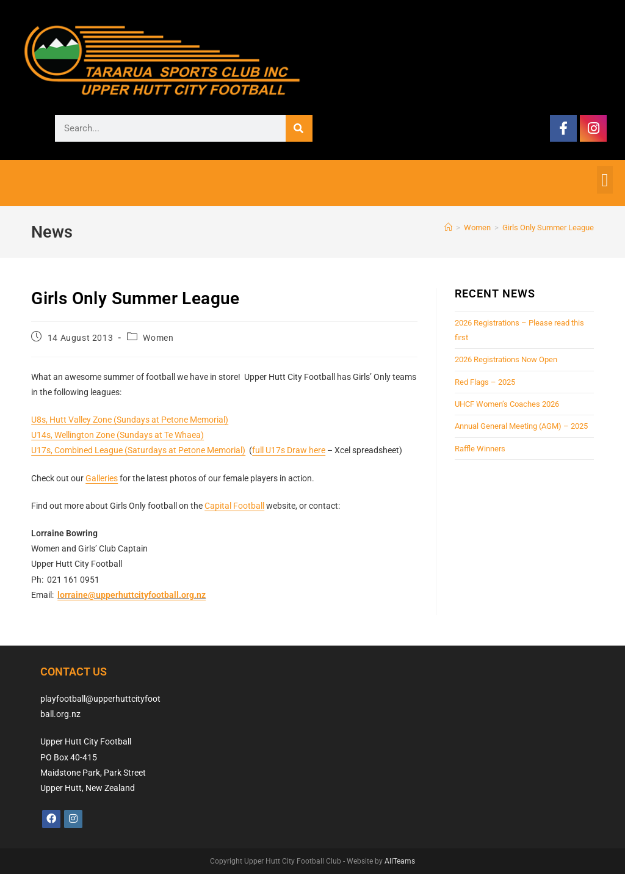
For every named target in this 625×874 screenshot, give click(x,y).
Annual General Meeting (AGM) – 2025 (521, 426)
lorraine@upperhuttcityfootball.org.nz (131, 595)
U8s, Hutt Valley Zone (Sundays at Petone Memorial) (129, 419)
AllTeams (400, 861)
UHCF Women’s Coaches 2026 (507, 404)
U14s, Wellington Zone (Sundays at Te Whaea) (117, 435)
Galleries (101, 478)
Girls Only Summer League (548, 227)
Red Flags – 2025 (485, 382)
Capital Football (234, 506)
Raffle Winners (480, 448)
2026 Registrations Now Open (506, 359)
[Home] (448, 227)
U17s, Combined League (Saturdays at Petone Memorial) (138, 450)
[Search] (299, 128)
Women (158, 338)
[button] (605, 180)
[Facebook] (51, 819)
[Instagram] (73, 819)
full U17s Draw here (288, 450)
